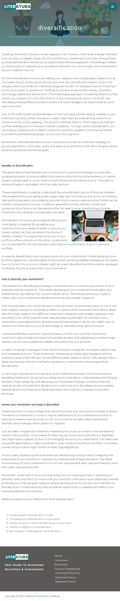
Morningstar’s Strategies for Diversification (35, 531)
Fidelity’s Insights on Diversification (30, 527)
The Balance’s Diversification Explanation (34, 519)
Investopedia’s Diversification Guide (31, 515)
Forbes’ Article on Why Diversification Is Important (40, 523)
